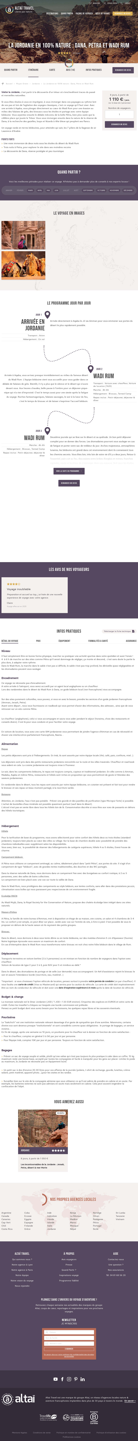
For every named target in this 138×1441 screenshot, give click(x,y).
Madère (74, 1219)
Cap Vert (5, 1222)
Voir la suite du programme (67, 471)
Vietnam (120, 1219)
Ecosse (27, 1216)
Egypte (27, 1219)
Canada (5, 1216)
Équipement (64, 641)
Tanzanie (120, 1216)
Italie (49, 1225)
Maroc (73, 1222)
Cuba (27, 1212)
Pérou (96, 1222)
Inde (49, 1212)
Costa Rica (6, 1229)
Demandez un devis (123, 13)
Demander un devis (123, 70)
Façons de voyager (84, 13)
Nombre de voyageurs (119, 108)
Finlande (28, 1225)
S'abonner (69, 1349)
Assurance (131, 641)
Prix (38, 641)
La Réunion (75, 1216)
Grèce (27, 1229)
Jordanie (51, 1229)
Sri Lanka (120, 1212)
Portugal (97, 1225)
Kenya (73, 1212)
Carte (52, 70)
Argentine (6, 1212)
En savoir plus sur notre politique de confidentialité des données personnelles (69, 1355)
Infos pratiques (94, 70)
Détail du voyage (9, 641)
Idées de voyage (102, 13)
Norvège (97, 1212)
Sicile (95, 1229)
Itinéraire (33, 70)
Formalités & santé (98, 641)
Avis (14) (70, 70)
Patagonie (98, 1219)
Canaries (5, 1219)
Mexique (74, 1225)
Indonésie (52, 1216)
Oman (96, 1216)
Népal (73, 1229)
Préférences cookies (72, 1437)
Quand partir (67, 13)
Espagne (28, 1222)
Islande (50, 1222)
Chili (3, 1225)
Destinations (52, 13)
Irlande (50, 1219)
